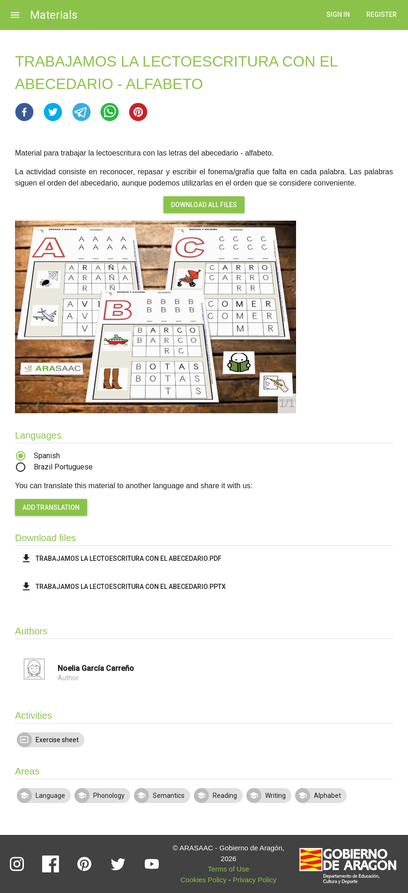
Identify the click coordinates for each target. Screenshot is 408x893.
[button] (24, 112)
